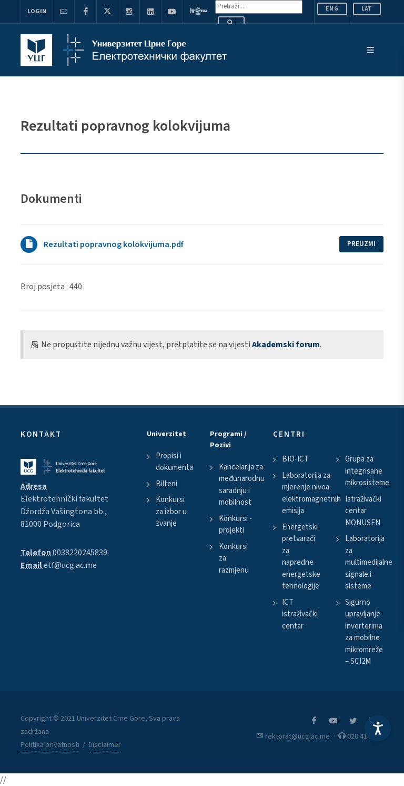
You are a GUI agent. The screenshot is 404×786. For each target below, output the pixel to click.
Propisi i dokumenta (174, 462)
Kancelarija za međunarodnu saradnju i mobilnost (242, 484)
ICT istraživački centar (300, 614)
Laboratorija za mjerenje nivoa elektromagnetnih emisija (311, 493)
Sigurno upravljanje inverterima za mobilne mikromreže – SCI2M (364, 632)
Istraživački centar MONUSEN (363, 511)
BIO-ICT (295, 459)
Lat (366, 9)
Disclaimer (104, 745)
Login (36, 11)
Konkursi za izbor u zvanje (171, 511)
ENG (332, 9)
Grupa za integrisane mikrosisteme (367, 471)
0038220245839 (80, 552)
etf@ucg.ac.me (70, 565)
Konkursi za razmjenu (234, 558)
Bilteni (166, 483)
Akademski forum (286, 344)
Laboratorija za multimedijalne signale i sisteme (368, 562)
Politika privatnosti (50, 745)
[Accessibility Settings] (378, 728)
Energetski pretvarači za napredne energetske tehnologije (301, 557)
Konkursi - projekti (235, 524)
